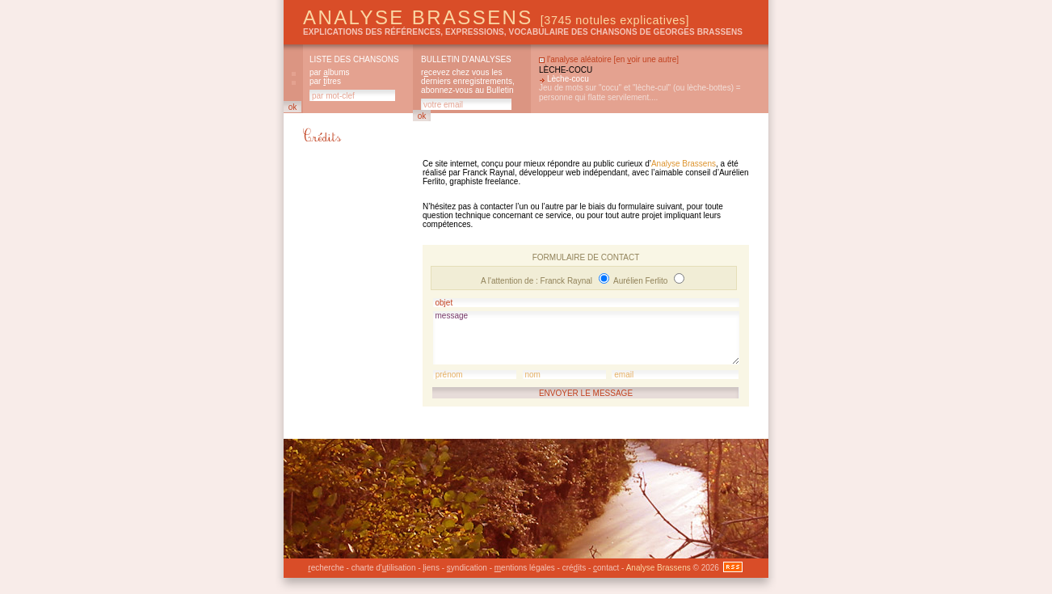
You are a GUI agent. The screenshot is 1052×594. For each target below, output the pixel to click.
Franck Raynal (568, 280)
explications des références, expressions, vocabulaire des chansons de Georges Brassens (523, 31)
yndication (467, 567)
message (586, 337)
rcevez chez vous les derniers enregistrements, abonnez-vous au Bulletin (468, 81)
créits (574, 567)
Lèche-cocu (565, 69)
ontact (606, 567)
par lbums (329, 72)
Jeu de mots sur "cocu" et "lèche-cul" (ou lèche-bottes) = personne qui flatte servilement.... (640, 92)
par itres (325, 81)
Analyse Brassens (496, 17)
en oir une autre (646, 59)
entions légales (524, 567)
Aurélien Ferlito (641, 280)
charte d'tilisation (383, 567)
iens (431, 567)
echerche (325, 567)
